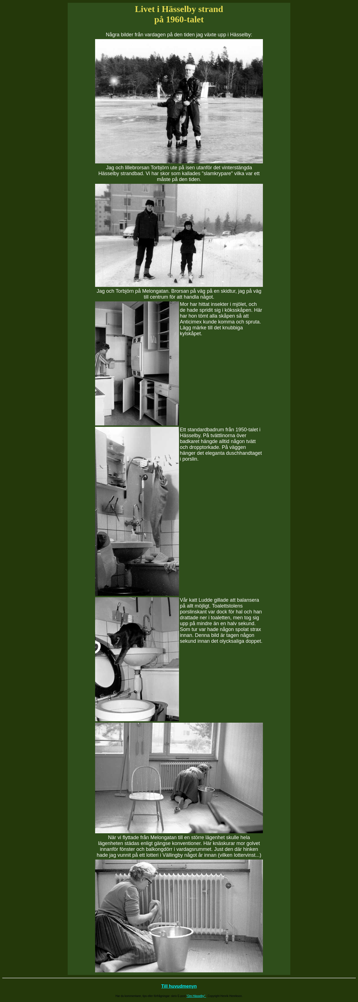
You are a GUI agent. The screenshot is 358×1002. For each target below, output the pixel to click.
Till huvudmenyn (179, 986)
